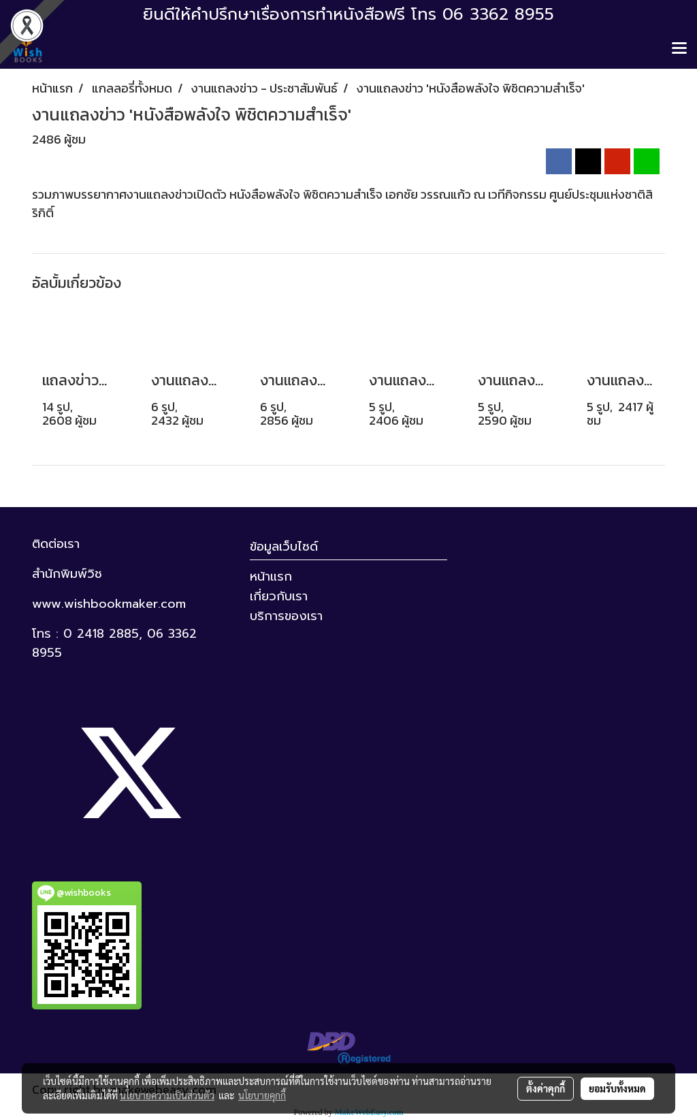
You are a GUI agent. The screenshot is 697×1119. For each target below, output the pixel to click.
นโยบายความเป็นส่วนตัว (167, 1095)
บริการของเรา (286, 616)
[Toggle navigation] (679, 49)
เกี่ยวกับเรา (279, 596)
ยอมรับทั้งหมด (617, 1088)
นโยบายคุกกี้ (262, 1095)
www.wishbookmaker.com (109, 603)
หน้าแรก (271, 576)
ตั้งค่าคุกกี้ (545, 1088)
